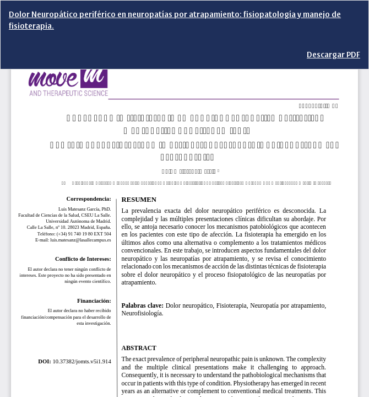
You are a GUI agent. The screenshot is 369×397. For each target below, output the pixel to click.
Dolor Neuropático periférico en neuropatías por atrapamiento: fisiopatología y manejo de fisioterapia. (175, 20)
